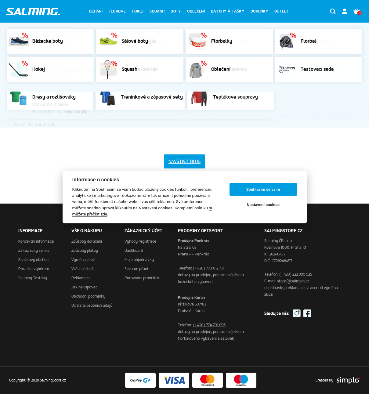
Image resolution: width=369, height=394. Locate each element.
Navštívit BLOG (184, 161)
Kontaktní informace (36, 241)
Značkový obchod (33, 259)
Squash (157, 11)
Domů (23, 51)
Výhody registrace (140, 241)
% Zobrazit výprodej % (279, 32)
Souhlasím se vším (263, 189)
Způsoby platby (84, 250)
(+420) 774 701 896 (209, 324)
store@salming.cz (293, 281)
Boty (176, 11)
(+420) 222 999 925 (295, 274)
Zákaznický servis (51, 51)
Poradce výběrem (90, 51)
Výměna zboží (83, 259)
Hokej (138, 11)
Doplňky (259, 11)
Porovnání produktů (142, 277)
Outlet (281, 11)
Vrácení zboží (82, 268)
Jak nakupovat (84, 287)
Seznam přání (136, 268)
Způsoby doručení (86, 241)
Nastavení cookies (263, 204)
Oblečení (195, 11)
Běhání (96, 11)
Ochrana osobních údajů (91, 305)
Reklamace (81, 277)
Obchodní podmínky (88, 296)
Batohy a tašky (227, 11)
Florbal (117, 11)
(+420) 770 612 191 (208, 268)
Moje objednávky (139, 259)
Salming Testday (32, 277)
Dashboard (134, 250)
